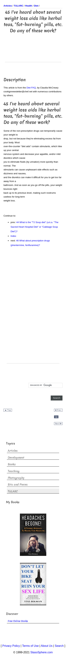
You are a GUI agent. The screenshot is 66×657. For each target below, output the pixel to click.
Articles (13, 451)
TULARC (13, 491)
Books (12, 464)
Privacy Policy (11, 645)
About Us (46, 645)
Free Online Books (18, 621)
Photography (16, 478)
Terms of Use (30, 645)
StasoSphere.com (41, 652)
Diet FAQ (31, 87)
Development (16, 457)
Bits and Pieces (18, 484)
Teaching (13, 471)
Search (59, 645)
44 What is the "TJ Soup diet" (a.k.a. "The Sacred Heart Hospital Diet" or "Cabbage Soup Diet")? (34, 227)
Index (13, 236)
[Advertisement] (33, 53)
